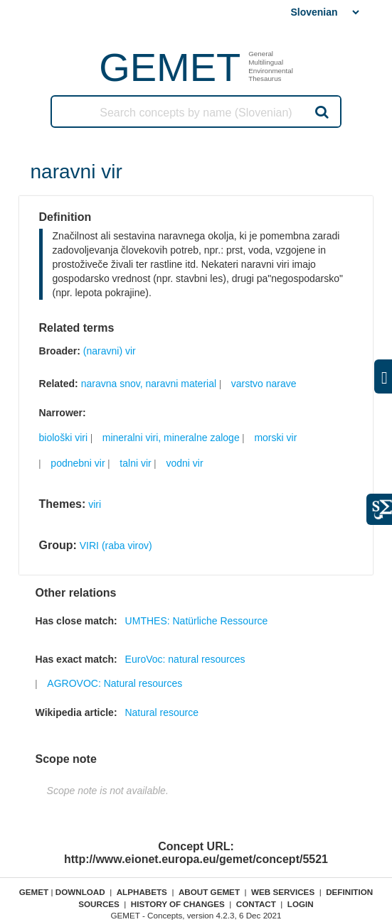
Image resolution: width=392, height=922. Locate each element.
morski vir (275, 437)
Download (80, 891)
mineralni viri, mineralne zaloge (171, 437)
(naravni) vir (109, 351)
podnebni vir (78, 463)
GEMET (169, 67)
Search (320, 111)
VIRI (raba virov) (116, 545)
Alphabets (142, 891)
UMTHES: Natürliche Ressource (196, 621)
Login (300, 904)
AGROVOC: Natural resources (114, 683)
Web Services (282, 891)
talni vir (135, 463)
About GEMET (209, 891)
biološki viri (63, 437)
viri (94, 504)
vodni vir (184, 463)
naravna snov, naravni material (148, 383)
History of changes (178, 904)
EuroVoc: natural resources (185, 659)
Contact (256, 904)
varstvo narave (264, 383)
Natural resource (161, 712)
